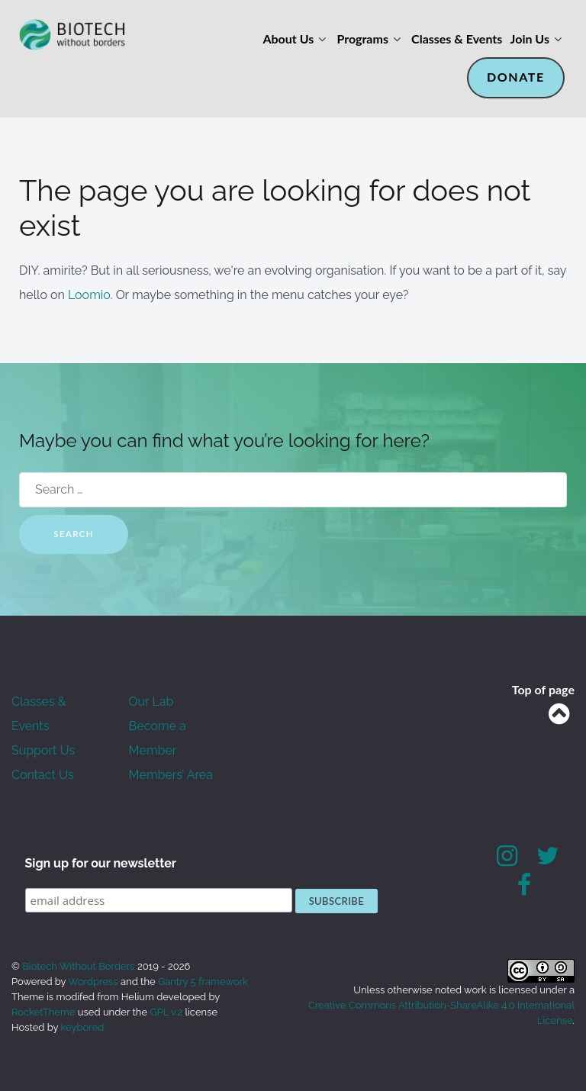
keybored (83, 1027)
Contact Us (42, 775)
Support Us (43, 750)
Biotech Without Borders (79, 966)
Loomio (89, 295)
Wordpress (93, 981)
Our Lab (151, 701)
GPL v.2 (166, 1012)
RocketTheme (43, 1012)
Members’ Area (171, 775)
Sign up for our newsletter (101, 863)
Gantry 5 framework (203, 981)
